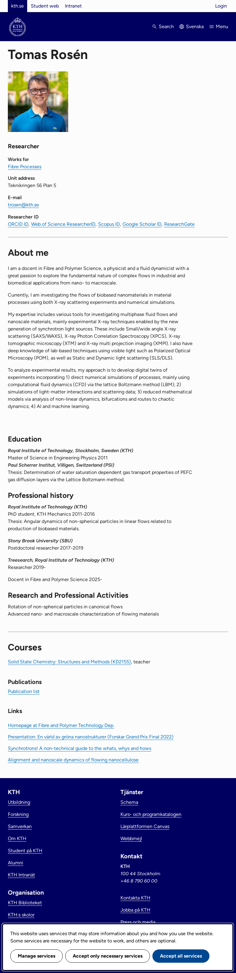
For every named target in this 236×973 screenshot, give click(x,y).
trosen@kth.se (23, 205)
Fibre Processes (24, 166)
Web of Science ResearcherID (63, 224)
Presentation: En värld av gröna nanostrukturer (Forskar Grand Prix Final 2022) (91, 737)
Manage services (36, 956)
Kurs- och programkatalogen (150, 814)
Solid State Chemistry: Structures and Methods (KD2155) (69, 662)
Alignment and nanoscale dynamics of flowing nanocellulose (73, 760)
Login (221, 6)
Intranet (73, 6)
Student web (45, 6)
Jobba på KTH (135, 910)
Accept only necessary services (107, 956)
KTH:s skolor (21, 915)
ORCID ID (18, 224)
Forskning (18, 814)
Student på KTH (25, 850)
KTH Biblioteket (25, 903)
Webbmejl (131, 838)
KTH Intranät (21, 875)
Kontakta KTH (135, 898)
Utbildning (19, 802)
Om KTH (17, 838)
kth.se (17, 6)
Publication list (24, 691)
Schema (129, 802)
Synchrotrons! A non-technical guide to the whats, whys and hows (79, 748)
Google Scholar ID (142, 224)
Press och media (137, 922)
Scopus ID (109, 224)
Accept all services (181, 956)
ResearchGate (179, 224)
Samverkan (20, 826)
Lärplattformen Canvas (144, 826)
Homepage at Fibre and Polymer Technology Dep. (61, 725)
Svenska (195, 26)
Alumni (15, 863)
